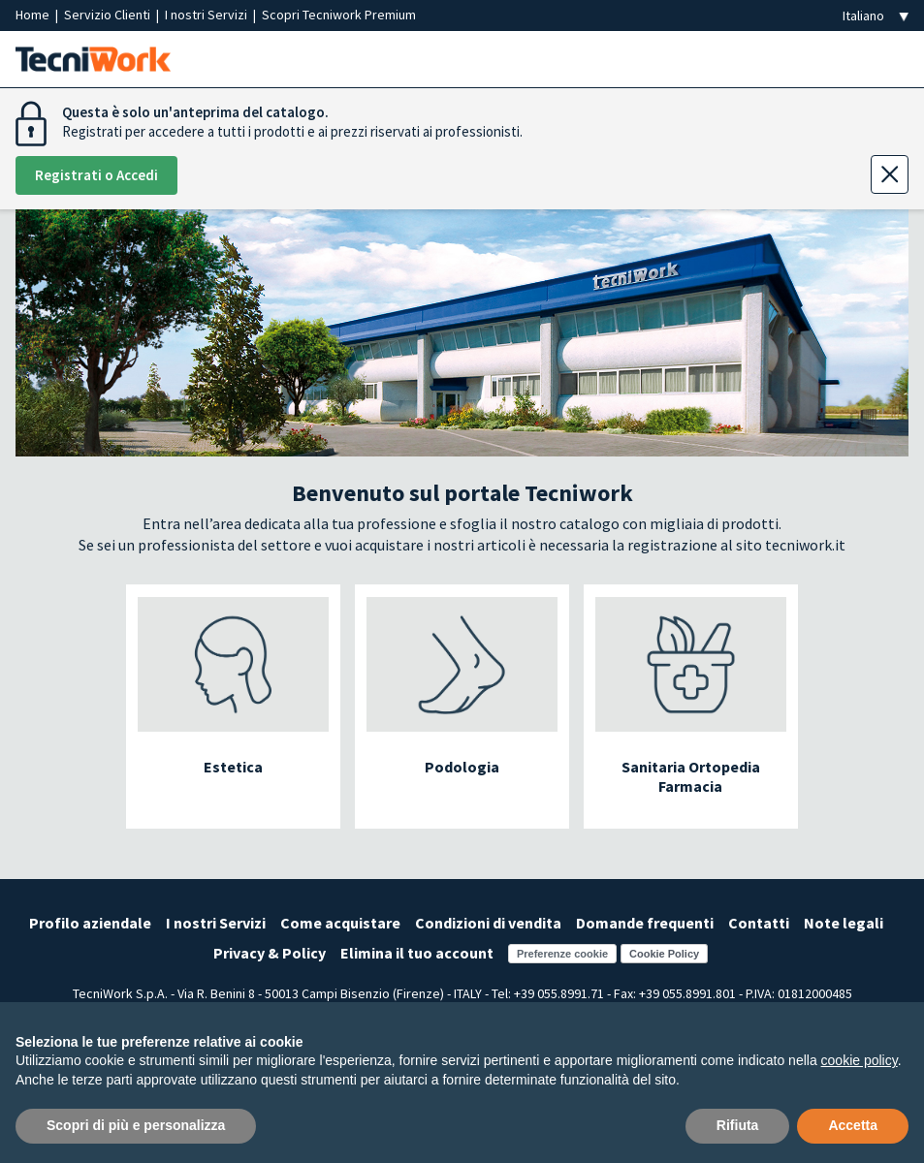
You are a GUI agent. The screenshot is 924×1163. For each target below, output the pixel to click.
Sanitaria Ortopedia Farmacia (690, 776)
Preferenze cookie (562, 953)
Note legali (843, 922)
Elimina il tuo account (417, 952)
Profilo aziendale (90, 922)
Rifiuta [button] (738, 1125)
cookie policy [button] (859, 1060)
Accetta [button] (852, 1125)
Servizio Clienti (108, 14)
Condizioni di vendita (488, 922)
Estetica (233, 766)
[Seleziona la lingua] (875, 16)
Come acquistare (340, 922)
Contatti (758, 922)
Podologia (462, 766)
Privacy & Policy (269, 952)
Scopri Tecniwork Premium (339, 14)
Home (34, 14)
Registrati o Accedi (96, 175)
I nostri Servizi (207, 14)
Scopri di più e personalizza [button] (136, 1125)
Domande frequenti (645, 922)
